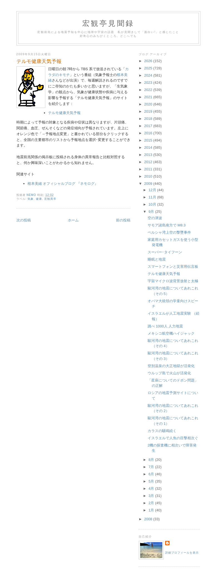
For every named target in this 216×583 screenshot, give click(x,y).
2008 (148, 519)
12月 (152, 190)
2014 (148, 147)
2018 (148, 119)
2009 (148, 183)
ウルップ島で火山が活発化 (169, 373)
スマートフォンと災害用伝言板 (173, 266)
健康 (39, 198)
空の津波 (155, 218)
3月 (151, 496)
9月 (151, 212)
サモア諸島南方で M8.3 (167, 225)
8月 (151, 460)
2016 (148, 133)
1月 (151, 510)
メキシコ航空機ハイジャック (171, 333)
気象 (31, 198)
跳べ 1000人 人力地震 (165, 326)
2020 (148, 104)
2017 (148, 126)
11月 (152, 197)
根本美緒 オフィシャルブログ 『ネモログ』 (63, 183)
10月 (152, 204)
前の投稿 (123, 220)
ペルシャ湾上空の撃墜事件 (169, 232)
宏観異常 (50, 198)
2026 (148, 61)
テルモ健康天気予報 (64, 113)
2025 (148, 68)
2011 (148, 169)
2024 (148, 75)
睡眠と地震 (157, 259)
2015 (148, 140)
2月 (151, 503)
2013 (148, 155)
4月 (151, 488)
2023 (148, 82)
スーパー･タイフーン (165, 252)
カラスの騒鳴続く (162, 431)
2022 (148, 90)
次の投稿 (23, 220)
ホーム (73, 220)
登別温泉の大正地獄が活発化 (171, 366)
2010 (148, 176)
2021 (148, 97)
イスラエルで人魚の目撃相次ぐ (173, 438)
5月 (151, 481)
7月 (151, 467)
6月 (151, 474)
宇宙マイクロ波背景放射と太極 (173, 281)
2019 (148, 111)
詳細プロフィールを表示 (182, 552)
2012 (148, 162)
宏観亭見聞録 (108, 23)
